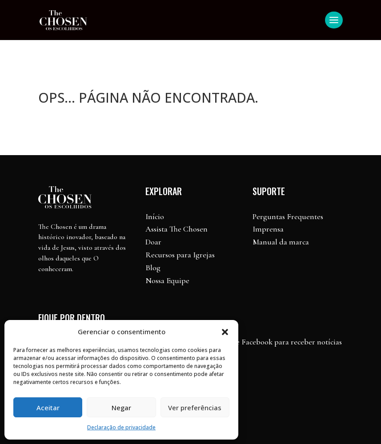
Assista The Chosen (176, 229)
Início (154, 216)
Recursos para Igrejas (180, 255)
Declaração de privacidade (121, 427)
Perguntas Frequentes (288, 216)
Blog (152, 267)
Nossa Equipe (167, 280)
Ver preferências (194, 407)
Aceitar (48, 407)
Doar (153, 242)
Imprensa (268, 229)
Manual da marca (281, 242)
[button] (225, 332)
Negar (121, 407)
